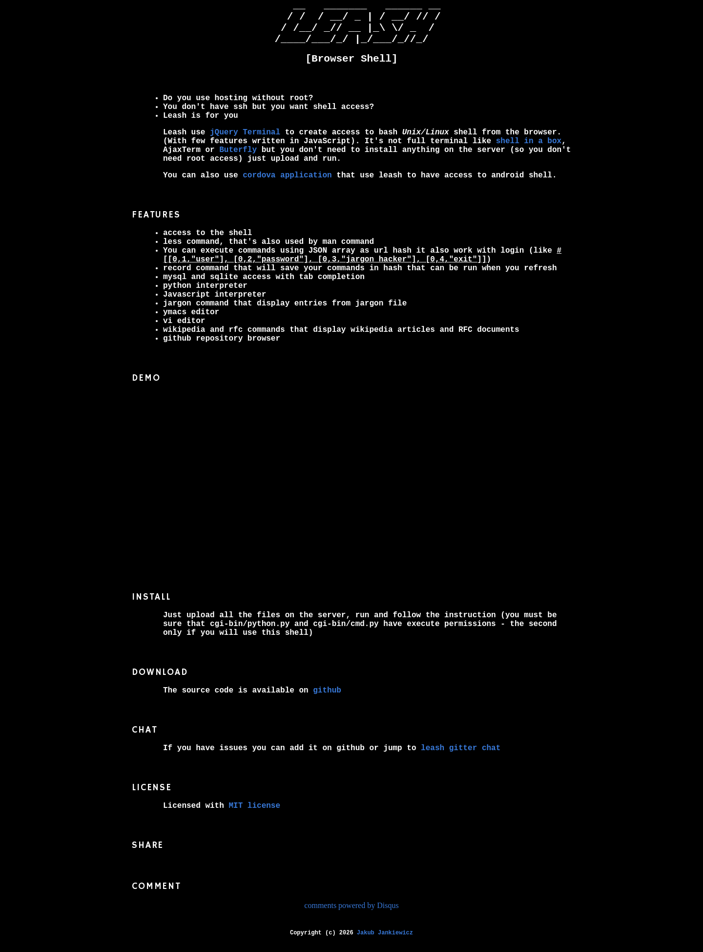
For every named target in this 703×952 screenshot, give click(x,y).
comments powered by (351, 915)
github (327, 700)
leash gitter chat (460, 758)
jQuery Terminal (245, 142)
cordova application (287, 185)
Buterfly (238, 159)
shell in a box (528, 151)
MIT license (254, 815)
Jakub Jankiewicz (385, 942)
